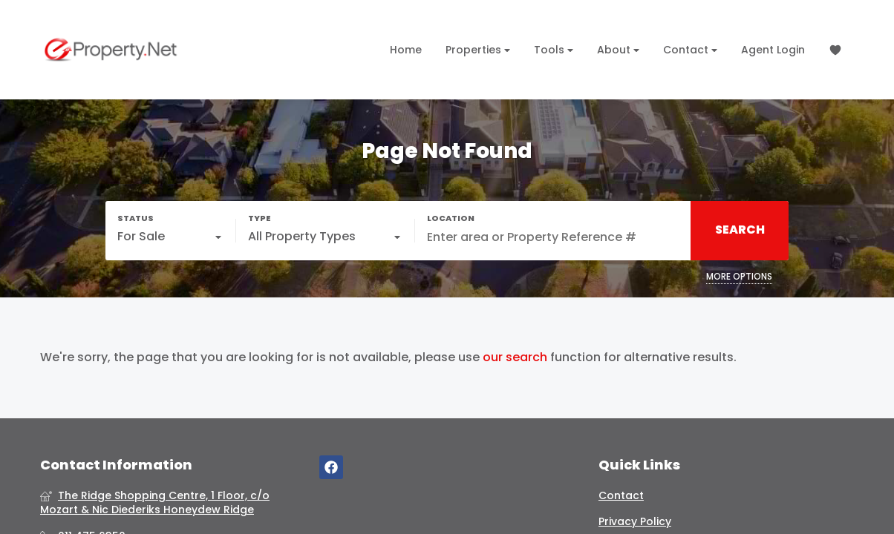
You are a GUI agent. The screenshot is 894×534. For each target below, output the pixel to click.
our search (515, 357)
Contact (690, 50)
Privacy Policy (634, 522)
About (618, 50)
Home (406, 49)
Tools (553, 50)
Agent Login (773, 49)
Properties (478, 50)
